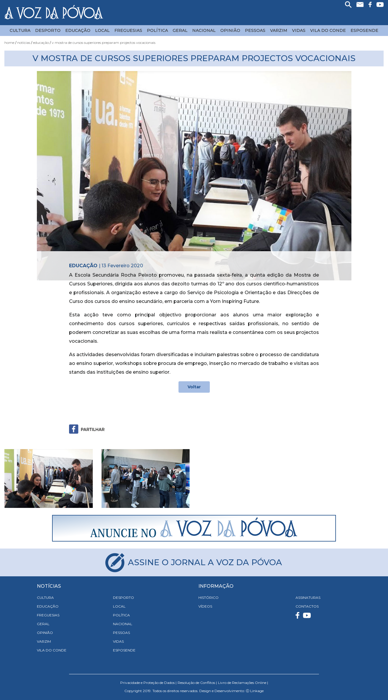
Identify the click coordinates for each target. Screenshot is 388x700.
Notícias (23, 42)
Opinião (230, 30)
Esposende (364, 30)
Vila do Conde (328, 30)
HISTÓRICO (208, 597)
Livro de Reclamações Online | (243, 682)
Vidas (298, 30)
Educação (77, 30)
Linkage (257, 691)
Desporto (48, 30)
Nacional (204, 30)
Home (9, 42)
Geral (180, 30)
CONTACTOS (307, 606)
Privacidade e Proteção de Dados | (148, 682)
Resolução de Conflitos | (197, 682)
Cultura (20, 30)
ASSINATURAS (308, 597)
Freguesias (128, 30)
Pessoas (255, 30)
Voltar (194, 386)
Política (157, 30)
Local (102, 30)
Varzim (278, 30)
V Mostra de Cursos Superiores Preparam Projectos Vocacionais (103, 42)
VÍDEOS (205, 606)
